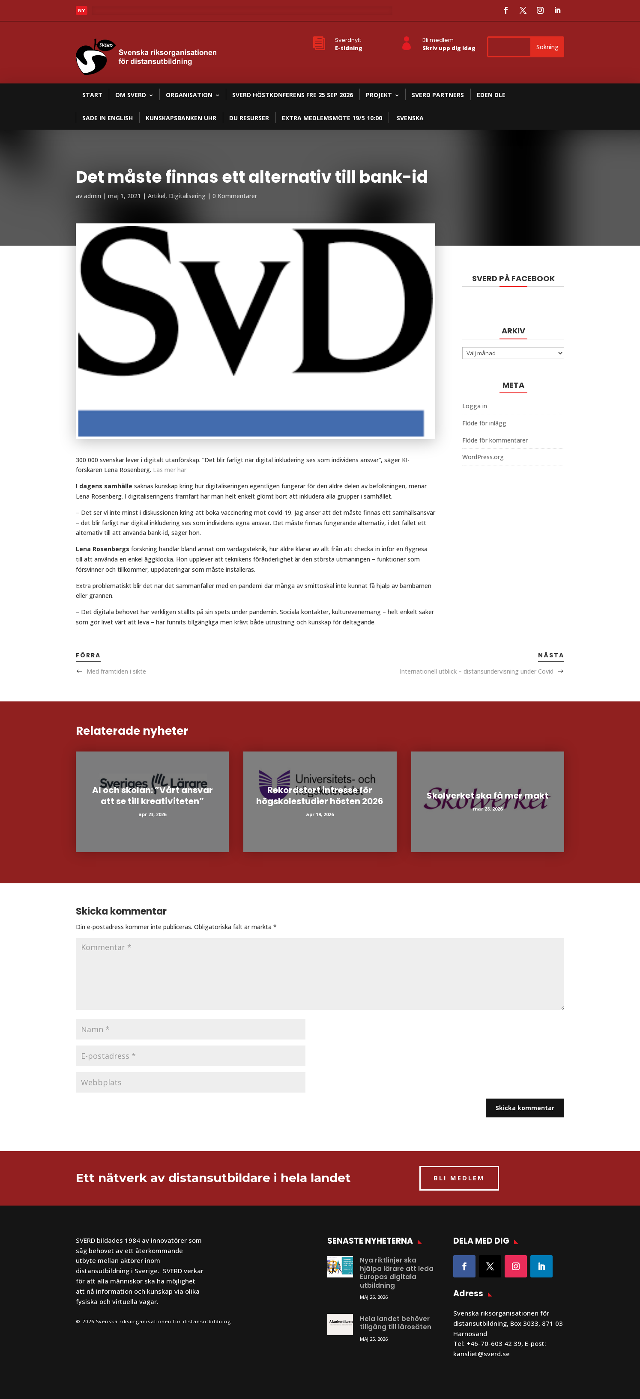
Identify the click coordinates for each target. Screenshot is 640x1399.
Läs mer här (169, 470)
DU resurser (249, 118)
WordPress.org (483, 457)
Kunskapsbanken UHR (181, 118)
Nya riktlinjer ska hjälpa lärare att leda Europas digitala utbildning (397, 1273)
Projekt (379, 95)
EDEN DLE (491, 95)
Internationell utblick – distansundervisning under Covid (476, 671)
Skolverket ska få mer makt (487, 796)
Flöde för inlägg (484, 423)
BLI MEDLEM (459, 1177)
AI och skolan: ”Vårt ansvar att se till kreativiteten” (152, 795)
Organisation (189, 95)
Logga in (474, 406)
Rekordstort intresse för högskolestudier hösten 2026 (319, 795)
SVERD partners (438, 95)
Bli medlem (438, 40)
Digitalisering (187, 196)
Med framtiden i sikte (116, 671)
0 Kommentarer (234, 196)
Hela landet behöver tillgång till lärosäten (395, 1323)
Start (92, 95)
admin (92, 196)
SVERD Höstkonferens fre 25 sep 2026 (292, 95)
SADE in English (107, 118)
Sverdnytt (348, 40)
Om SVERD (130, 95)
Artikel (156, 196)
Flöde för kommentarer (495, 440)
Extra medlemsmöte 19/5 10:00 (332, 118)
